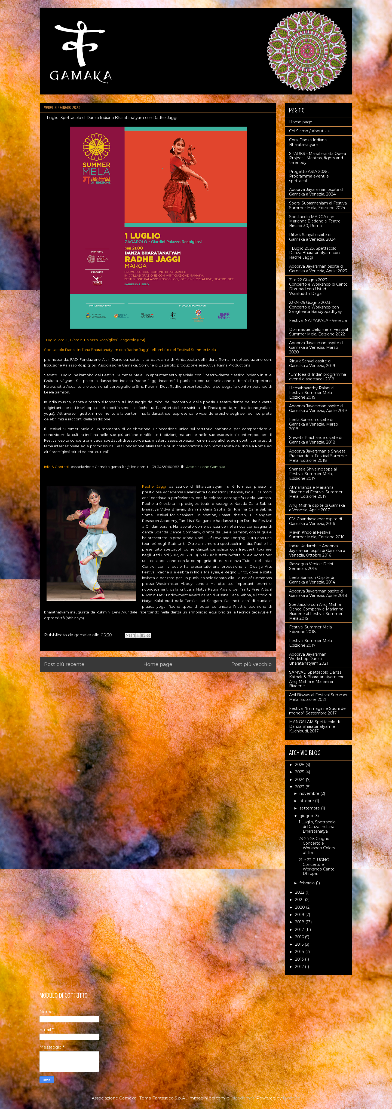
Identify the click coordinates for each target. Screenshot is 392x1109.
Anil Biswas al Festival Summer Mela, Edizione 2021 (318, 697)
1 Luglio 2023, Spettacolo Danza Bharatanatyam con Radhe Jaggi (314, 253)
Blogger (291, 1098)
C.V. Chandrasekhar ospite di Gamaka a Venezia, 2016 (315, 521)
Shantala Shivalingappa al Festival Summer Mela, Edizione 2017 (313, 474)
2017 (300, 929)
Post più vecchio (251, 664)
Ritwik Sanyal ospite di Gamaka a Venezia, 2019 (312, 363)
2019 (300, 914)
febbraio (307, 883)
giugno (306, 815)
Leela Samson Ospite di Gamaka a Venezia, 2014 (312, 580)
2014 (300, 951)
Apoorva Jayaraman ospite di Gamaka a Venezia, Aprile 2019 (318, 408)
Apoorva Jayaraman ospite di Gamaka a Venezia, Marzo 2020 (316, 347)
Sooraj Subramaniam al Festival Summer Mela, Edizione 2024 (318, 205)
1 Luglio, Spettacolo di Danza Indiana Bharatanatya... (317, 827)
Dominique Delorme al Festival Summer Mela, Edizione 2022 (318, 332)
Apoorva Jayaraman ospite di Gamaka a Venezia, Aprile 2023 (318, 268)
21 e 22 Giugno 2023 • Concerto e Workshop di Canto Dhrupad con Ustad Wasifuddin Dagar (318, 286)
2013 (300, 959)
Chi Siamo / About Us (309, 131)
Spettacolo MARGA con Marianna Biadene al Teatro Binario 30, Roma (315, 221)
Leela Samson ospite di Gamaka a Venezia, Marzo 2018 (313, 424)
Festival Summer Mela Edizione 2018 (310, 629)
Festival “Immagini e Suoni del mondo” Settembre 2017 (318, 711)
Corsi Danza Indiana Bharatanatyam (308, 142)
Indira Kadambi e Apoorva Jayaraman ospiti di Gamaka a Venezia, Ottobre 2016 (317, 550)
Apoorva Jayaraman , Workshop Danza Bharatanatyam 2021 (308, 659)
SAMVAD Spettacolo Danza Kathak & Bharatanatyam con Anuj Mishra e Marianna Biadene (317, 679)
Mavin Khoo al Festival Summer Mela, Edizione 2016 (316, 534)
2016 (300, 936)
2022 (300, 892)
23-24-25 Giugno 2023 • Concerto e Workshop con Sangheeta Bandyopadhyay (315, 307)
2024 (300, 779)
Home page (157, 664)
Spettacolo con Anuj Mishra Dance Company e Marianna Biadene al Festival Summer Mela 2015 (316, 611)
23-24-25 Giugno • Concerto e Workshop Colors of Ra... (317, 845)
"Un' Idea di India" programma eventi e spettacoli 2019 (317, 376)
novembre (309, 793)
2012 (300, 966)
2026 (300, 764)
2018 (300, 921)
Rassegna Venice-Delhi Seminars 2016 (311, 566)
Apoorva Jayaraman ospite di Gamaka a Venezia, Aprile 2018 (318, 593)
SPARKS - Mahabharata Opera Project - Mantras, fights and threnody (317, 158)
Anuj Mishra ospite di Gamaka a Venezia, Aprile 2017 (317, 507)
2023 (300, 786)
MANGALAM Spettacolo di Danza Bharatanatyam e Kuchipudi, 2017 (314, 726)
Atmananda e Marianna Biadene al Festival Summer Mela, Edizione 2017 (315, 492)
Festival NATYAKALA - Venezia (318, 320)
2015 (300, 944)
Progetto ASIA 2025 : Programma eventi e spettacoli (309, 176)
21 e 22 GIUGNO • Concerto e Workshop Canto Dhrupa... (317, 866)
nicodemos (243, 1098)
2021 (300, 899)
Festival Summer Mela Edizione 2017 (310, 643)
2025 (300, 771)
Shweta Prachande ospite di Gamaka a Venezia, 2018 (315, 440)
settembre (310, 808)
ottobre (307, 800)
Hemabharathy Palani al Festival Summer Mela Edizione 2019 (311, 393)
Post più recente (64, 664)
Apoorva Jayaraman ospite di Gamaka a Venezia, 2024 (316, 192)
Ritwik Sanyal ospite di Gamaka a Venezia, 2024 (312, 237)
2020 (300, 907)
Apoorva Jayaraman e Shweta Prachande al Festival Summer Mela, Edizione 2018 (318, 456)
